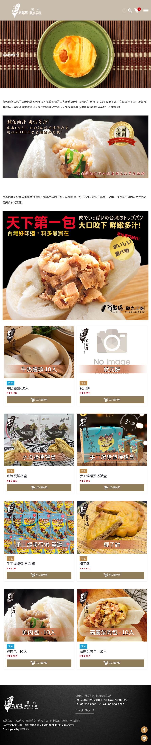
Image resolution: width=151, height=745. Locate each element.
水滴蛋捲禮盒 (17, 476)
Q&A (65, 720)
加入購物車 (39, 400)
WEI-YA (24, 729)
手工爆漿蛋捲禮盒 (93, 476)
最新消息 (31, 720)
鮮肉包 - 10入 (17, 652)
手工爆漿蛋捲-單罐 (21, 564)
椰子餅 (85, 564)
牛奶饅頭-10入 (18, 388)
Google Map (85, 710)
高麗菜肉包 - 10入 (93, 652)
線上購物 (19, 720)
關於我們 (7, 720)
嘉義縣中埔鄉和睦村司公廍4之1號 (93, 695)
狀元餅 (85, 388)
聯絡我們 (75, 720)
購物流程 (43, 720)
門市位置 (55, 720)
